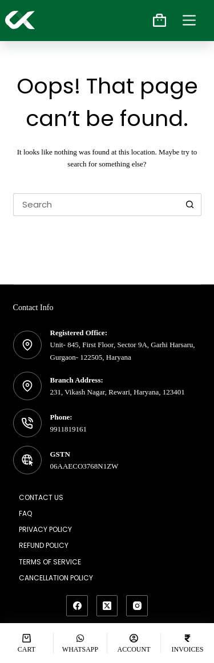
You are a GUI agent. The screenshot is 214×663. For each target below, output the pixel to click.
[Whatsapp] (80, 643)
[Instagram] (137, 606)
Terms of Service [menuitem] (50, 562)
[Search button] (190, 204)
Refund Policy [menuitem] (43, 545)
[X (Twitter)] (107, 606)
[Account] (133, 643)
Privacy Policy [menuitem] (45, 529)
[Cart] (26, 643)
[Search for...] (96, 204)
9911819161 (68, 429)
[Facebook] (77, 606)
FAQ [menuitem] (25, 513)
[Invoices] (187, 643)
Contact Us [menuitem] (41, 497)
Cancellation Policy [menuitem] (56, 578)
